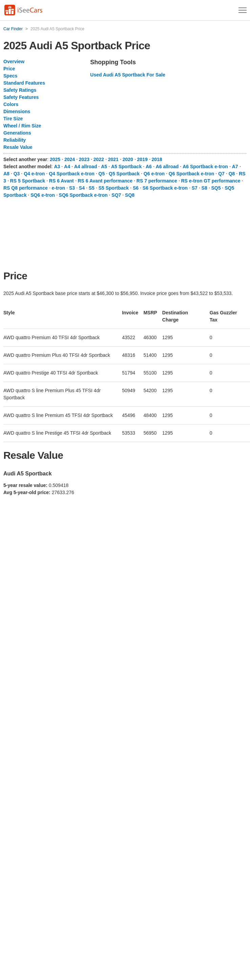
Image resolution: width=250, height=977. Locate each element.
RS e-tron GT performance (210, 181)
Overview (13, 61)
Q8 (232, 173)
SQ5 (216, 188)
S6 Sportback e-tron (165, 188)
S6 (136, 188)
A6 (149, 166)
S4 (82, 188)
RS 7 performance (157, 181)
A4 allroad (85, 166)
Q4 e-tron (34, 173)
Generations (17, 133)
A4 (67, 166)
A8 (6, 173)
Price (9, 68)
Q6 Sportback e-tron (191, 173)
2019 (142, 159)
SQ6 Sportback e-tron (83, 195)
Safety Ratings (19, 90)
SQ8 (129, 195)
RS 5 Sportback (27, 181)
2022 (98, 159)
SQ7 (116, 195)
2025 (55, 159)
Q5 (102, 173)
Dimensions (16, 111)
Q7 (221, 173)
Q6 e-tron (154, 173)
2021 (113, 159)
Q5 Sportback (124, 173)
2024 (69, 159)
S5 (92, 188)
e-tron (58, 188)
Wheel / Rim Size (22, 125)
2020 (128, 159)
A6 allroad (167, 166)
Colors (10, 104)
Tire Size (13, 118)
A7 (235, 166)
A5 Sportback (126, 166)
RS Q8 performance (25, 188)
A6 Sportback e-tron (205, 166)
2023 (84, 159)
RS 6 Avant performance (105, 181)
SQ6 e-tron (42, 195)
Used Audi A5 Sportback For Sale (127, 74)
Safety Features (21, 97)
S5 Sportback (114, 188)
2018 (157, 159)
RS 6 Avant (61, 181)
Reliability (14, 140)
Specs (10, 75)
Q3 (17, 173)
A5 (104, 166)
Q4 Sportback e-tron (72, 173)
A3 (57, 166)
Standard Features (24, 83)
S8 (204, 188)
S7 (194, 188)
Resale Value (18, 147)
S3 (72, 188)
